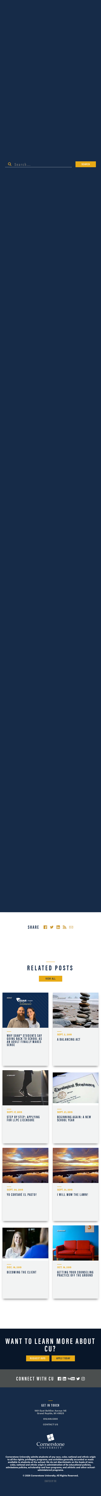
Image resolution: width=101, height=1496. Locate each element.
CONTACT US (50, 1424)
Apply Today (63, 1358)
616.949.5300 (16, 2)
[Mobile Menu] (94, 11)
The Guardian (59, 233)
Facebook (59, 1378)
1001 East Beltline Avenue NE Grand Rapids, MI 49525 (51, 1412)
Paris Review (74, 496)
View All (50, 978)
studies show (51, 417)
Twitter (78, 1378)
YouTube (71, 1378)
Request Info (37, 1358)
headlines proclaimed (39, 130)
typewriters (43, 501)
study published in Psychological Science (36, 306)
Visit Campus (50, 2)
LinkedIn (64, 1378)
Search (84, 10)
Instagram (83, 1378)
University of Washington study (45, 506)
